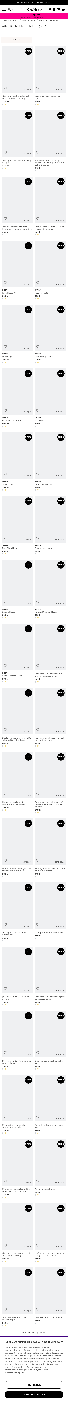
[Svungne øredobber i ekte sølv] (50, 912)
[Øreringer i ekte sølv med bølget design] (17, 141)
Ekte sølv (14, 20)
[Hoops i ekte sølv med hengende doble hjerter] (17, 783)
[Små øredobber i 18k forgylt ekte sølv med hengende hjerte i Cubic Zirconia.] (50, 141)
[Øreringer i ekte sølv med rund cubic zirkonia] (17, 1041)
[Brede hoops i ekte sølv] (50, 1169)
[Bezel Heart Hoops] (50, 462)
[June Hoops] (17, 462)
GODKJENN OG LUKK (34, 1394)
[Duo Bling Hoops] (17, 526)
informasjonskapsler (14, 1373)
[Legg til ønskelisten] (5, 88)
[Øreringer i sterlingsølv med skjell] (50, 76)
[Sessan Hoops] (17, 590)
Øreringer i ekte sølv (48, 20)
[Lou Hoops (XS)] (17, 334)
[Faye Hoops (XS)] (17, 270)
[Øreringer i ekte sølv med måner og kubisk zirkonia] (50, 848)
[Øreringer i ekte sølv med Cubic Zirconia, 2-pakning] (17, 1233)
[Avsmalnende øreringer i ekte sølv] (50, 1105)
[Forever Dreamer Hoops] (50, 590)
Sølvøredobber (29, 20)
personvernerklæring (15, 1370)
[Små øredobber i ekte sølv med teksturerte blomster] (50, 207)
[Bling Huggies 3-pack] (17, 654)
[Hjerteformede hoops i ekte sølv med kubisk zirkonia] (50, 718)
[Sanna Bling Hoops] (50, 334)
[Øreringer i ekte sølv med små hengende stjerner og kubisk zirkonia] (50, 783)
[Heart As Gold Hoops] (17, 398)
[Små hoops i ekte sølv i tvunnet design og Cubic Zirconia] (50, 1233)
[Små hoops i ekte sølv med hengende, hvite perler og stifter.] (17, 207)
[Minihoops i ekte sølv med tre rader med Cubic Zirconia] (17, 1169)
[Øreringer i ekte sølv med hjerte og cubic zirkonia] (50, 977)
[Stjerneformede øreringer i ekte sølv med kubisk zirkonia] (17, 848)
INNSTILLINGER (34, 1384)
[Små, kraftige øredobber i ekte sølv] (50, 1041)
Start (4, 20)
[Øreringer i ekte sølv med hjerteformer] (17, 912)
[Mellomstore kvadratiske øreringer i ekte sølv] (17, 1105)
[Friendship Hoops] (50, 526)
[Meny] (4, 9)
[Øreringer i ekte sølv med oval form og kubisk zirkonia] (50, 654)
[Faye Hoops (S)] (50, 270)
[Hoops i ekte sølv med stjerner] (50, 1297)
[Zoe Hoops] (50, 398)
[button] (55, 9)
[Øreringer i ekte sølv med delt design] (17, 977)
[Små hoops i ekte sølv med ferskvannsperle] (17, 1297)
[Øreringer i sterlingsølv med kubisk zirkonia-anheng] (17, 76)
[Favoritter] (59, 9)
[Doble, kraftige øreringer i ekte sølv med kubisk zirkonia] (17, 718)
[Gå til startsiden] (34, 9)
